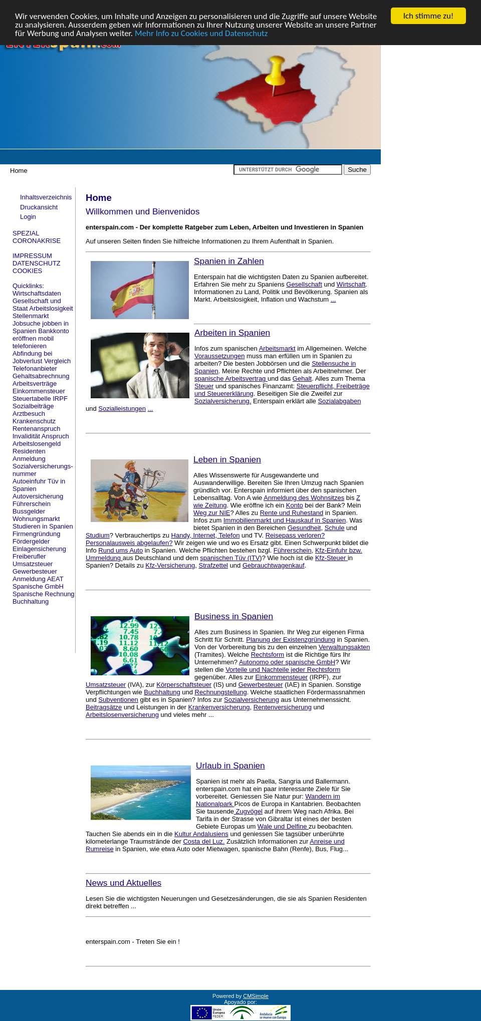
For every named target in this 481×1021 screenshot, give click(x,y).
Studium (98, 535)
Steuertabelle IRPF (40, 398)
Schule (335, 528)
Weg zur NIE (211, 513)
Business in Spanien (233, 616)
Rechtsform (267, 654)
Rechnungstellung (221, 692)
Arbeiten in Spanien (232, 333)
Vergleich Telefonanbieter (42, 364)
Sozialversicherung (251, 699)
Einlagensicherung (39, 549)
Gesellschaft (304, 284)
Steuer (203, 386)
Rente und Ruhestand (291, 513)
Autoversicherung (38, 496)
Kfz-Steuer (331, 558)
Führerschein (32, 503)
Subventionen (118, 699)
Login (28, 216)
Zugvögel (248, 811)
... (333, 299)
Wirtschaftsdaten (37, 293)
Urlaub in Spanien (230, 765)
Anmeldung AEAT (38, 579)
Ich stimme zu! (428, 16)
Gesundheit (304, 528)
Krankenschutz (34, 421)
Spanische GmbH (38, 586)
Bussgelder (29, 511)
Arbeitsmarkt (277, 348)
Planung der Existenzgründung (290, 639)
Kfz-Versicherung (170, 565)
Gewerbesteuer (35, 571)
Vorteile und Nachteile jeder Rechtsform (282, 669)
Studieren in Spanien (43, 526)
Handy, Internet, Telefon (205, 535)
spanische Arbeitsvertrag (231, 378)
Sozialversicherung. (222, 401)
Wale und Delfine (283, 826)
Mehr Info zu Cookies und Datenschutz (201, 33)
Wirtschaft (351, 284)
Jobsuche (27, 323)
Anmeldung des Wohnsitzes (304, 497)
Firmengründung (36, 534)
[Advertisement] (431, 91)
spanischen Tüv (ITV (230, 558)
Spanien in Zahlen (229, 261)
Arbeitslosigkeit (51, 308)
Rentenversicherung (283, 707)
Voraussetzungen (219, 356)
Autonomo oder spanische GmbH (287, 662)
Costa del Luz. (203, 841)
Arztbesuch (29, 413)
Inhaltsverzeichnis (46, 197)
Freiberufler (29, 556)
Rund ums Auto (120, 550)
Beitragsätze (104, 707)
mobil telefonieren (33, 342)
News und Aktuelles (123, 883)
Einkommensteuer (39, 391)
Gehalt (302, 378)
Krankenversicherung (219, 707)
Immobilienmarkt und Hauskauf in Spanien (284, 520)
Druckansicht (39, 207)
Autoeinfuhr (29, 481)
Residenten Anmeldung (29, 454)
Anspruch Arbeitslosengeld (41, 439)
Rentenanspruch (36, 428)
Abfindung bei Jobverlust (33, 357)
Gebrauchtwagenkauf (274, 565)
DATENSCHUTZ (37, 263)
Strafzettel (213, 565)
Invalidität (26, 436)
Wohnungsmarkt (36, 519)
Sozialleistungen (122, 408)
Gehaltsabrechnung (41, 376)
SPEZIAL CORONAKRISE (37, 236)
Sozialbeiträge (33, 406)
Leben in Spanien (227, 459)
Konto (294, 505)
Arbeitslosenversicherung (122, 714)
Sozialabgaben (339, 401)
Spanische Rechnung (44, 594)
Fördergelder (31, 541)
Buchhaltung (31, 601)
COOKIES (27, 271)
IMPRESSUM (32, 256)
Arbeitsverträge (35, 383)
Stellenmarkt (31, 316)
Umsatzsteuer (33, 564)
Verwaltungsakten (344, 647)
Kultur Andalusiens (201, 834)
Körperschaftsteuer (183, 684)
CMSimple (256, 996)
